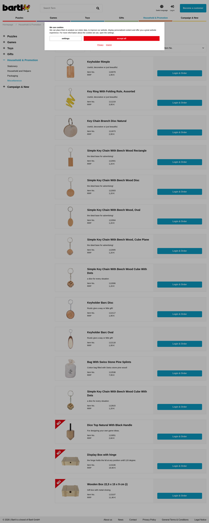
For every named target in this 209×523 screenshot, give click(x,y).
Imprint (109, 45)
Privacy (100, 45)
